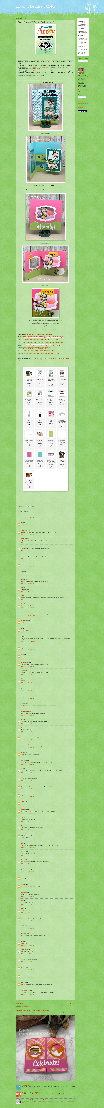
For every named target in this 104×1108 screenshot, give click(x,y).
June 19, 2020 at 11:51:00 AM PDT (28, 632)
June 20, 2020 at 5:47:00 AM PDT (28, 847)
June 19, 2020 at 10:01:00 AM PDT (28, 607)
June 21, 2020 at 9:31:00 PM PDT (27, 937)
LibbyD (22, 784)
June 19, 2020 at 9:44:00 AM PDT (28, 599)
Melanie (22, 801)
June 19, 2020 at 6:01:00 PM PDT (27, 764)
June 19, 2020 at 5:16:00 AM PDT (28, 517)
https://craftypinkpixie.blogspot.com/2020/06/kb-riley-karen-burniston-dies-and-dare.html (42, 353)
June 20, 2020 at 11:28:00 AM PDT (28, 879)
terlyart (22, 833)
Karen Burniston (35, 60)
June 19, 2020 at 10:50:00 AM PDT (28, 615)
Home (46, 1003)
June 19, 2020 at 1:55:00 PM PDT (27, 666)
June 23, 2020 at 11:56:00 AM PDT (28, 953)
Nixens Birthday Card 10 (83, 103)
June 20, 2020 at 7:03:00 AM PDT (28, 863)
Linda (22, 957)
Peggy (22, 719)
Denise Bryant (24, 809)
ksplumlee (23, 884)
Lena (22, 636)
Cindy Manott (24, 603)
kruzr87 (22, 793)
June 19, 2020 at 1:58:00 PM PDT (27, 674)
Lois (22, 612)
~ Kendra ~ (23, 851)
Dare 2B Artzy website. (34, 68)
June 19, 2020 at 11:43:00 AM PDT (28, 624)
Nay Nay (23, 670)
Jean (22, 695)
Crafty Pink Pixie (24, 530)
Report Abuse (81, 107)
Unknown (23, 678)
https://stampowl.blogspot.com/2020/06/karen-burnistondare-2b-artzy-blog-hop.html (43, 339)
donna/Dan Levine (25, 876)
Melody (22, 595)
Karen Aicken (24, 554)
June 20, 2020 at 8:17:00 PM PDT (27, 904)
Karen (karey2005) (25, 711)
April (22, 900)
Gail (22, 768)
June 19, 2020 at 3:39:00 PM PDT (27, 731)
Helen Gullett (24, 760)
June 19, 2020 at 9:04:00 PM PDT (27, 796)
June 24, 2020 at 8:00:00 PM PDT (27, 986)
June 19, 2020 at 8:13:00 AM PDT (28, 558)
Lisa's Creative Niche (25, 990)
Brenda (22, 941)
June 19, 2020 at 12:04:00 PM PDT (28, 641)
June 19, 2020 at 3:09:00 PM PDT (27, 715)
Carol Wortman (24, 974)
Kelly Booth (81, 73)
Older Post (72, 1003)
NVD (22, 628)
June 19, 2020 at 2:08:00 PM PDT (27, 690)
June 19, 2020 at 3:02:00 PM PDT (27, 707)
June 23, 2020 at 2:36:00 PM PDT (27, 961)
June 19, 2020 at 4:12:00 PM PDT (27, 739)
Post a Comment (23, 997)
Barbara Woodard (25, 662)
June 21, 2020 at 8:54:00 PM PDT (27, 928)
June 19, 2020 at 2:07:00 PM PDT (27, 682)
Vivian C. (23, 966)
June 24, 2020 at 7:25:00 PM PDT (27, 977)
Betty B (22, 843)
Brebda (22, 752)
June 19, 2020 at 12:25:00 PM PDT (28, 658)
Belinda (22, 908)
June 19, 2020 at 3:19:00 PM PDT (27, 723)
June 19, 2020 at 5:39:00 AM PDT (28, 526)
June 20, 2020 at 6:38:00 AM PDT (28, 855)
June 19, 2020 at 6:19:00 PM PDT (27, 772)
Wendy (22, 727)
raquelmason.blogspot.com (26, 744)
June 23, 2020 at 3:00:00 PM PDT (27, 969)
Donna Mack (23, 933)
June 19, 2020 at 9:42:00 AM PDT (28, 591)
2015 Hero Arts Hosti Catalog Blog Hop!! (30, 1092)
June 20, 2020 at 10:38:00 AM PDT (28, 871)
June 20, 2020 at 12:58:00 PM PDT (28, 888)
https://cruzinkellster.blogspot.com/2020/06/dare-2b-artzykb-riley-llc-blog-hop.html (41, 348)
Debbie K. (23, 982)
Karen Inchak (24, 859)
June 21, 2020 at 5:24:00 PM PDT (27, 920)
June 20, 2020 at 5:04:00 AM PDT (28, 821)
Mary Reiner (23, 776)
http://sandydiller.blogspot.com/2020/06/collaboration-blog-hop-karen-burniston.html (42, 352)
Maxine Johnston (24, 949)
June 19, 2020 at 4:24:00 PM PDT (27, 747)
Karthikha (23, 579)
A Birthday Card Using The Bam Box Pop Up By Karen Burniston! (32, 1010)
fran (22, 522)
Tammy (22, 735)
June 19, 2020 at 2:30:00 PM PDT (27, 698)
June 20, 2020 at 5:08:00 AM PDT (28, 829)
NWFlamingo (24, 892)
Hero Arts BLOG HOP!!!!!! (27, 1085)
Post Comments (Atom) (26, 1006)
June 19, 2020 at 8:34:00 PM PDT (27, 788)
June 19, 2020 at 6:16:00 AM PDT (28, 542)
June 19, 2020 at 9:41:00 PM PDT (27, 805)
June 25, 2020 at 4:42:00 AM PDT (28, 994)
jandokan (23, 563)
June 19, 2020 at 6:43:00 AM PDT (28, 550)
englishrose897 (24, 620)
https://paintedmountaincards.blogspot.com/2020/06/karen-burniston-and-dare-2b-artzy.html (44, 342)
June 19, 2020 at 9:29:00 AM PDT (28, 583)
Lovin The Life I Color (36, 6)
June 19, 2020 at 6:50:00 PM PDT (27, 780)
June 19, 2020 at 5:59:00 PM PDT (27, 756)
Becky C (23, 646)
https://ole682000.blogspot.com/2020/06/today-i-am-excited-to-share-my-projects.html (39, 350)
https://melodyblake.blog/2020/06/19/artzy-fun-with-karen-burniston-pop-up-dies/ (39, 340)
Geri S (22, 654)
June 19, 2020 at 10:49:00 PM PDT (28, 813)
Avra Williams (39, 75)
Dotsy (22, 825)
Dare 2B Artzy (48, 60)
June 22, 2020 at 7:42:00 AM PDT (28, 945)
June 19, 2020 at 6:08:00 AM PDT (28, 534)
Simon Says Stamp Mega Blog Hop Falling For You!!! (33, 1099)
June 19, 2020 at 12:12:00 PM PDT (28, 649)
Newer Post (19, 1003)
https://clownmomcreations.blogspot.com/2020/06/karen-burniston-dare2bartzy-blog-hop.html (42, 336)
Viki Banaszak (24, 917)
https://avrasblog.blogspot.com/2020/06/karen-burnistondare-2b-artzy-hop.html (37, 347)
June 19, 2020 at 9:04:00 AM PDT (28, 575)
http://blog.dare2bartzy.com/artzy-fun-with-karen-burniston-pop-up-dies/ (40, 334)
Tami (22, 571)
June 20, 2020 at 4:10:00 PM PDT (27, 896)
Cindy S (22, 546)
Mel (22, 587)
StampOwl (23, 514)
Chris (22, 817)
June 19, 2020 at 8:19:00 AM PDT (28, 566)
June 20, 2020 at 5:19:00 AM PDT (28, 839)
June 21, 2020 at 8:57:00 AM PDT (28, 912)
